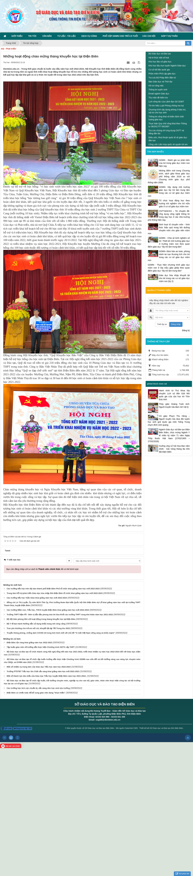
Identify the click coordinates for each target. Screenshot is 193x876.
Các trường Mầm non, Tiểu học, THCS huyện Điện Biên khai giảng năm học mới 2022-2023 (48, 610)
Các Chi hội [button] (149, 36)
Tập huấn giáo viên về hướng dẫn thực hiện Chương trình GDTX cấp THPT (41, 647)
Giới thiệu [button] (17, 36)
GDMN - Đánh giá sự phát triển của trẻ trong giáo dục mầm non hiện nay (174, 163)
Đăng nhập (176, 324)
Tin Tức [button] (33, 36)
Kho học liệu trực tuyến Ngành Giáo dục (167, 65)
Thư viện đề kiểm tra (158, 97)
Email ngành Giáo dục (159, 93)
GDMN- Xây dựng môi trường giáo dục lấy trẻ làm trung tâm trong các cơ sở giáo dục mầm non (169, 191)
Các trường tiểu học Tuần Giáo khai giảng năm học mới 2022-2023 (37, 598)
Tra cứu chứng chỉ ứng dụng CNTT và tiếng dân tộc (166, 132)
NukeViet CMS (131, 728)
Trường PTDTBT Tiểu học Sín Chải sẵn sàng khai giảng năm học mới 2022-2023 (43, 671)
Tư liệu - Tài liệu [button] (67, 36)
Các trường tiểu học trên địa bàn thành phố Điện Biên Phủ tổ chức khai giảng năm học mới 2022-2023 (53, 589)
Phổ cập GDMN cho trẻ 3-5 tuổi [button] (120, 36)
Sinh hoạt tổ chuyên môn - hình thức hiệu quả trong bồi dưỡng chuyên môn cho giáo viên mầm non (169, 229)
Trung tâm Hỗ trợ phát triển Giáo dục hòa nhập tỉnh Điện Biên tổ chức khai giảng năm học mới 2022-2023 (55, 593)
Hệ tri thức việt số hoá (159, 57)
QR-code (7, 728)
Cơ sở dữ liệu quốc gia (159, 69)
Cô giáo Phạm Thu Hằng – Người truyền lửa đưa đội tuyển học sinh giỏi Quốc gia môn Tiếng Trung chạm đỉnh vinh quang (169, 420)
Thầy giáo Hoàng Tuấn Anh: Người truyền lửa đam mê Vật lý (174, 405)
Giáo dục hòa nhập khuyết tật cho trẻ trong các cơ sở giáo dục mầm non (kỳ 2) (174, 278)
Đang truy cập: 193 (22, 728)
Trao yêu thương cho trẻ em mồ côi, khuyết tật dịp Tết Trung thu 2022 (38, 628)
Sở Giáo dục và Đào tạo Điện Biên (99, 728)
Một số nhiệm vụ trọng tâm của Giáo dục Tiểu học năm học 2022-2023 (39, 667)
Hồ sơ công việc (156, 85)
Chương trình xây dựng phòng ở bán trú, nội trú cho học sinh (167, 111)
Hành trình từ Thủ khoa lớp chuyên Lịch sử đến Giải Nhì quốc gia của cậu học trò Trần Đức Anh (174, 395)
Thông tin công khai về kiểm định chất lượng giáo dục (166, 118)
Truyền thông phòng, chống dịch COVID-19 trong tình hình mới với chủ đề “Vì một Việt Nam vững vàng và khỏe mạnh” (61, 633)
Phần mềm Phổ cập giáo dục (162, 73)
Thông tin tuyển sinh (158, 89)
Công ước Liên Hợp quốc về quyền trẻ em (168, 144)
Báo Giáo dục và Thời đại (160, 81)
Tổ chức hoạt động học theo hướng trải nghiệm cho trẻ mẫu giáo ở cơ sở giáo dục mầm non (174, 203)
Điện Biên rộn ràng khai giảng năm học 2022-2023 (29, 642)
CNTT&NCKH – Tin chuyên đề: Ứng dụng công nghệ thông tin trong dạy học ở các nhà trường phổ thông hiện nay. (169, 215)
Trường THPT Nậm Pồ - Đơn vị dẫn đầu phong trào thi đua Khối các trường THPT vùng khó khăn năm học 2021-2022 (60, 614)
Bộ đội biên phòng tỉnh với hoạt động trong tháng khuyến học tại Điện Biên (41, 619)
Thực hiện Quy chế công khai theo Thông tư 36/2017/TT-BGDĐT (168, 125)
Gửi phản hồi (182, 873)
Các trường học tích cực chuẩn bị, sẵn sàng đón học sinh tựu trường (38, 688)
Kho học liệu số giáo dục (160, 61)
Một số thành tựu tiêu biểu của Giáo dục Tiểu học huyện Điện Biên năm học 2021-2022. (46, 676)
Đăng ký (186, 330)
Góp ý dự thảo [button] (169, 36)
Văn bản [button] (47, 36)
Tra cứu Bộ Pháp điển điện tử (162, 77)
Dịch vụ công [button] (90, 36)
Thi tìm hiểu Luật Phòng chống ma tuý (166, 105)
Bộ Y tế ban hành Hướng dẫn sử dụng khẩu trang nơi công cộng (36, 624)
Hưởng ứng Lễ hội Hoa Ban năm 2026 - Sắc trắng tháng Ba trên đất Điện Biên (174, 449)
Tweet (7, 550)
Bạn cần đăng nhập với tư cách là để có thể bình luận (42, 569)
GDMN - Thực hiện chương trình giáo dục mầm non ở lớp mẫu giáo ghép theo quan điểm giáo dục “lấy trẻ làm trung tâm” (169, 268)
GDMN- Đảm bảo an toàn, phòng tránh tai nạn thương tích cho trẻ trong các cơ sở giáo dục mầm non (169, 255)
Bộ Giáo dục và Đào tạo (160, 53)
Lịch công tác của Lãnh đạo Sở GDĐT (166, 101)
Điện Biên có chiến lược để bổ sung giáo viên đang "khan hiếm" (36, 693)
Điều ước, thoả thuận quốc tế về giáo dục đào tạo (168, 139)
